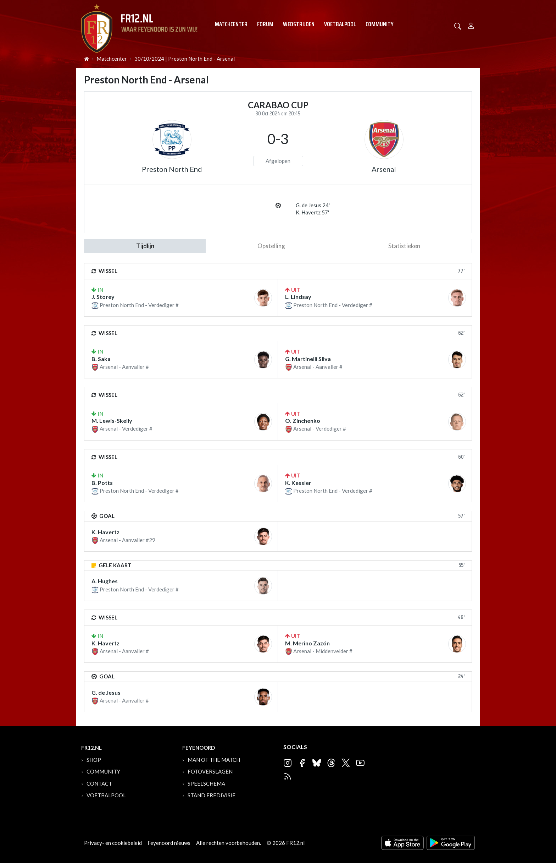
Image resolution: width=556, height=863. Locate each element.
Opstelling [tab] (271, 246)
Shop (94, 760)
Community (380, 24)
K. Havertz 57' (312, 212)
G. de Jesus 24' (313, 205)
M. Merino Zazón (307, 643)
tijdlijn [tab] (145, 246)
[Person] (471, 25)
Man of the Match (214, 760)
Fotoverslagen (210, 771)
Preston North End (172, 169)
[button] (457, 25)
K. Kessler (298, 482)
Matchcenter (231, 24)
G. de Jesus (106, 692)
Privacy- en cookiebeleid (113, 843)
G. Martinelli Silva (308, 358)
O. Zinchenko (302, 420)
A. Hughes (104, 581)
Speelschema (206, 783)
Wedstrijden (299, 24)
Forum (265, 24)
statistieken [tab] (404, 246)
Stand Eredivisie (211, 795)
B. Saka (101, 358)
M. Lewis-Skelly (111, 420)
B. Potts (102, 482)
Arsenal (384, 169)
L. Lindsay (298, 296)
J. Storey (103, 296)
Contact (99, 783)
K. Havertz (105, 532)
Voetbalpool (340, 24)
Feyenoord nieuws (169, 843)
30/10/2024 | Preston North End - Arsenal (184, 58)
